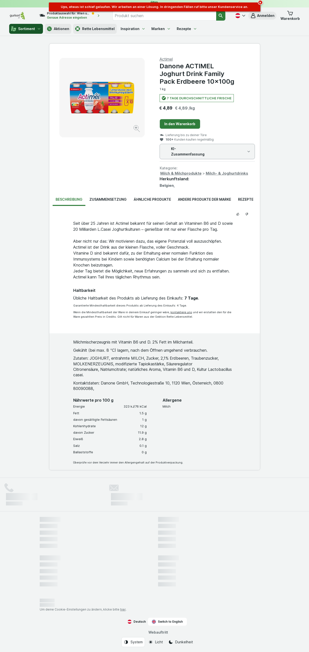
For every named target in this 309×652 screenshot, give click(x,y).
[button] (262, 16)
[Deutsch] (239, 16)
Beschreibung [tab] (69, 199)
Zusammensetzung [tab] (108, 199)
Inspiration (133, 29)
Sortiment (26, 28)
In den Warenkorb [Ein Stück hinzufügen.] (179, 124)
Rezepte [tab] (245, 199)
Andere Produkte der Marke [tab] (204, 199)
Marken (161, 29)
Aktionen (58, 28)
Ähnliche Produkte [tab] (152, 199)
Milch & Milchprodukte (181, 173)
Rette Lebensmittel (95, 28)
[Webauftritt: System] (133, 642)
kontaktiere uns (181, 312)
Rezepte (187, 29)
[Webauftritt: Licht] (155, 642)
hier (123, 609)
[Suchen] (220, 16)
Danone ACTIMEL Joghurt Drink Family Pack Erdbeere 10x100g (197, 73)
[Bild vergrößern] (137, 129)
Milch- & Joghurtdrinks (227, 173)
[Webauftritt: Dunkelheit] (180, 642)
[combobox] (164, 16)
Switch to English (167, 622)
